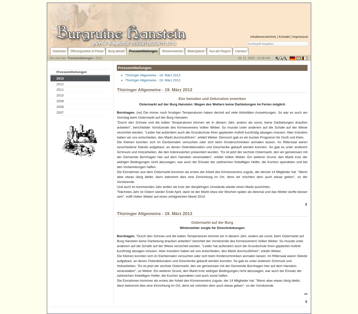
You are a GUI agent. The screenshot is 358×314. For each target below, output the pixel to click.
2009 (60, 101)
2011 (60, 89)
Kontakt (284, 37)
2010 (60, 95)
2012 (60, 84)
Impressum (300, 37)
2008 (60, 107)
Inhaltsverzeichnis (263, 37)
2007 (60, 112)
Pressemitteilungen (80, 58)
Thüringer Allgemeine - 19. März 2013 (152, 75)
